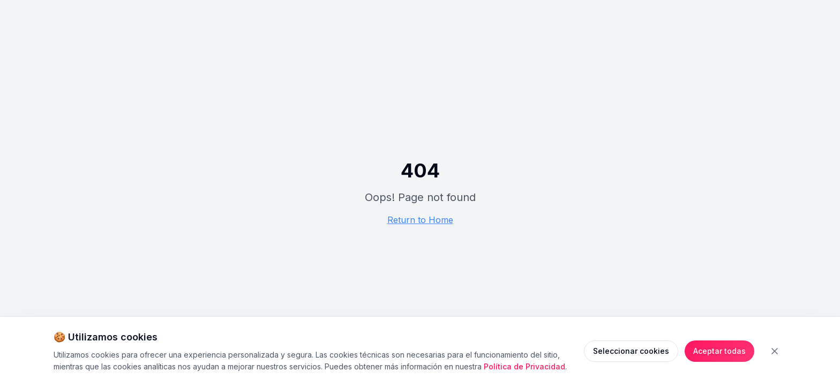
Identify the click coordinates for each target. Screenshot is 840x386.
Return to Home (420, 219)
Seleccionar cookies (631, 350)
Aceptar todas (719, 350)
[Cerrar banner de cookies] (774, 351)
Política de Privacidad (524, 366)
